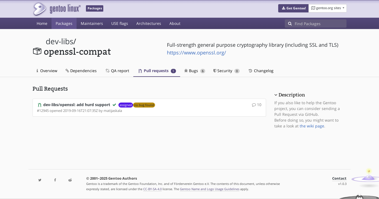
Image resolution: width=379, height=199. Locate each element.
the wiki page (312, 126)
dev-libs (59, 41)
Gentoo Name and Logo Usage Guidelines (209, 189)
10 (256, 104)
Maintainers (92, 23)
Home (42, 23)
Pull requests (157, 70)
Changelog (261, 70)
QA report (117, 70)
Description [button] (291, 95)
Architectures (148, 23)
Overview (47, 70)
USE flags (119, 23)
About (174, 23)
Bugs (194, 70)
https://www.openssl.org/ (196, 52)
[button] (293, 8)
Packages (64, 23)
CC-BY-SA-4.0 (152, 189)
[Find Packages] (320, 23)
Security (226, 70)
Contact (339, 178)
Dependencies (81, 70)
